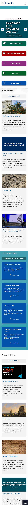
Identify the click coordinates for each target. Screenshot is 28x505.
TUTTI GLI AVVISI (14, 361)
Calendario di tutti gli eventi (14, 258)
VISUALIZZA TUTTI (13, 96)
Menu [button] (25, 503)
